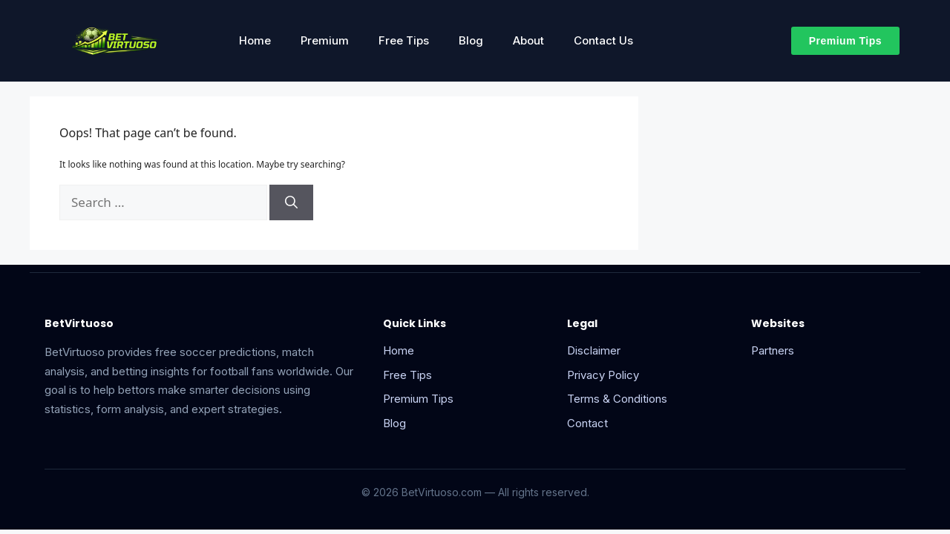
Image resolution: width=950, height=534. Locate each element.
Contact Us (603, 40)
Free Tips (404, 40)
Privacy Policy (603, 375)
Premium (325, 40)
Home (255, 40)
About (528, 40)
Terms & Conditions (617, 399)
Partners (772, 350)
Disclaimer (593, 350)
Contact (587, 423)
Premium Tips (418, 399)
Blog (471, 40)
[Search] (291, 202)
